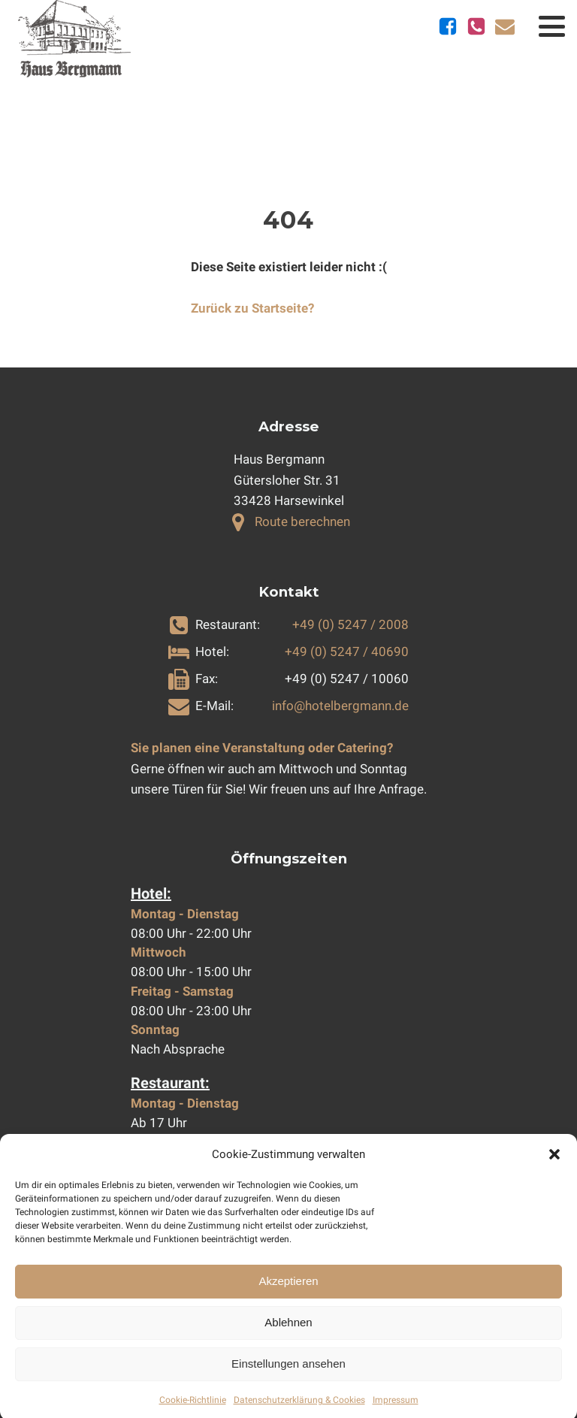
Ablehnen (288, 1334)
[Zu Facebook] (448, 26)
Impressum (395, 1412)
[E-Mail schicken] (505, 26)
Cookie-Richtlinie (192, 1412)
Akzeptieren (288, 1292)
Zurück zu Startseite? (252, 308)
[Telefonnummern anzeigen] (476, 26)
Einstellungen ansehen (288, 1375)
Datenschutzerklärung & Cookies (299, 1412)
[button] (554, 1166)
